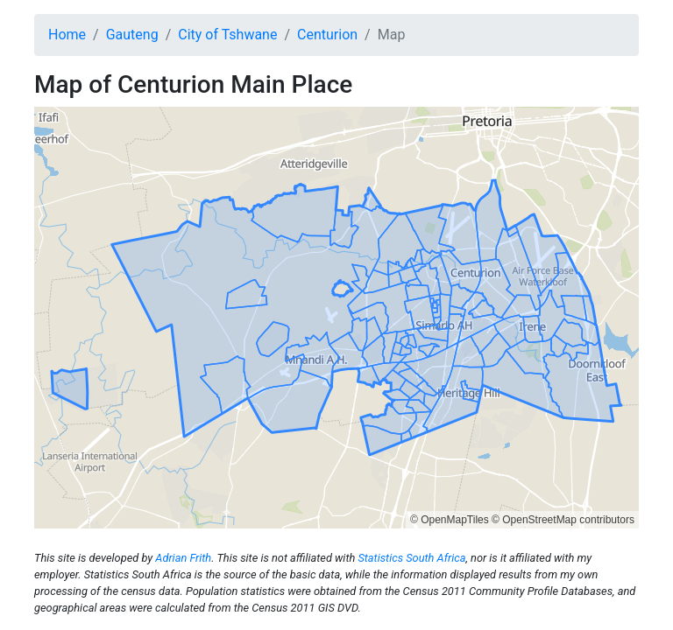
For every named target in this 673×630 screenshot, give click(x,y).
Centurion (327, 34)
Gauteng (132, 34)
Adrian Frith (183, 557)
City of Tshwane (227, 34)
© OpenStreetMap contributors (563, 520)
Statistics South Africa (411, 557)
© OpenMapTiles (449, 520)
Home (67, 34)
